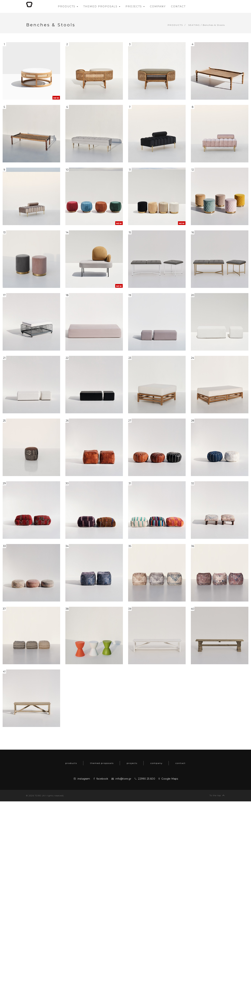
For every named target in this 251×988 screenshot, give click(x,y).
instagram (84, 778)
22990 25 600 (146, 778)
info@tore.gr (123, 778)
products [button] (68, 6)
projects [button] (135, 6)
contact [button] (178, 6)
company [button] (158, 6)
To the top (217, 795)
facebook (102, 778)
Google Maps (169, 778)
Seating (194, 25)
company (156, 763)
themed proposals (102, 763)
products (175, 25)
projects (132, 763)
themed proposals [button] (101, 6)
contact (181, 763)
